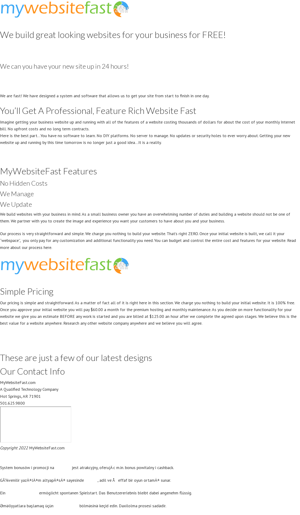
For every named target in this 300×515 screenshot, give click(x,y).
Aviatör (91, 480)
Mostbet (63, 467)
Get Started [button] (10, 83)
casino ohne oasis (22, 493)
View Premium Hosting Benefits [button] (28, 343)
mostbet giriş (66, 505)
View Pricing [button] (11, 53)
